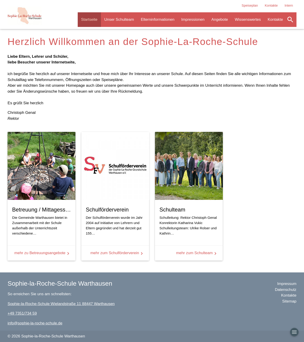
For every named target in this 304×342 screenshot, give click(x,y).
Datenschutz (285, 289)
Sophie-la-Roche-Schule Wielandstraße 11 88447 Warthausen (61, 304)
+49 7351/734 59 (22, 313)
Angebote (219, 19)
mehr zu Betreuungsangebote (42, 253)
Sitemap (289, 301)
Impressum (286, 284)
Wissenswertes (248, 19)
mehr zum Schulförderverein (117, 253)
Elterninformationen (157, 19)
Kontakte (271, 5)
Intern (289, 5)
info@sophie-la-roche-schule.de (35, 323)
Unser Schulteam (119, 19)
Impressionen (192, 19)
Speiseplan (250, 5)
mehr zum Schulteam (197, 253)
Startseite (89, 19)
